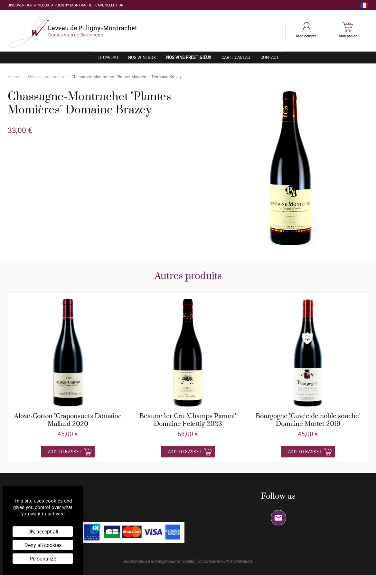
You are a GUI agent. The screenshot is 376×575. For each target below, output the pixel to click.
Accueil (14, 77)
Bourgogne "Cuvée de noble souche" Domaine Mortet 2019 (308, 420)
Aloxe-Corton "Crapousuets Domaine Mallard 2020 (68, 420)
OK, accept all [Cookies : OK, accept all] (42, 531)
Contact (269, 57)
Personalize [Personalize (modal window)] (43, 558)
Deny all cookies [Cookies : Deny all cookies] (42, 545)
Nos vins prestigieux (191, 57)
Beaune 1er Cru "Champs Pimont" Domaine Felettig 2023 (188, 420)
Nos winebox (142, 57)
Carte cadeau (235, 57)
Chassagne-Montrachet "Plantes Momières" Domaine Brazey (126, 77)
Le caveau (108, 57)
